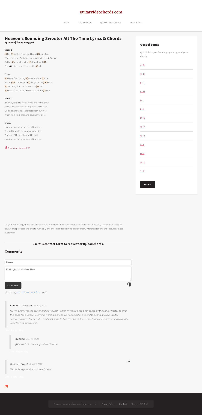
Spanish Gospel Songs (110, 22)
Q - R (142, 135)
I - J (141, 100)
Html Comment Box (28, 292)
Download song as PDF (17, 148)
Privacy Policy (108, 404)
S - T (142, 144)
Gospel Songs (84, 22)
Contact (123, 404)
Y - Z (142, 171)
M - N (142, 118)
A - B (142, 65)
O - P (142, 126)
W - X (142, 162)
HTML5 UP (143, 404)
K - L (142, 109)
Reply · (14, 330)
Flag (21, 330)
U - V (142, 153)
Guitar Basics (136, 22)
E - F (142, 82)
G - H (142, 91)
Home (66, 22)
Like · (7, 330)
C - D (142, 73)
